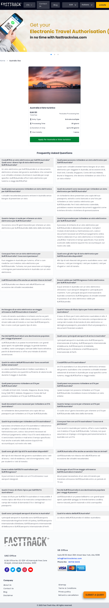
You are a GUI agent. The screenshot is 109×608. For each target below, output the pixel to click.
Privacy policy (65, 591)
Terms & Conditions (67, 588)
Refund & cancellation (69, 595)
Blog (56, 5)
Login (102, 4)
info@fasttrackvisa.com (70, 558)
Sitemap (62, 585)
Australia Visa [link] (15, 60)
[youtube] (30, 569)
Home (2, 60)
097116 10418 (74, 562)
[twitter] (12, 569)
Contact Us (43, 4)
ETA (29, 5)
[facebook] (6, 569)
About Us (7, 585)
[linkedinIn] (18, 569)
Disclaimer (8, 595)
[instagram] (24, 569)
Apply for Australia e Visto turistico (54, 139)
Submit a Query (94, 594)
